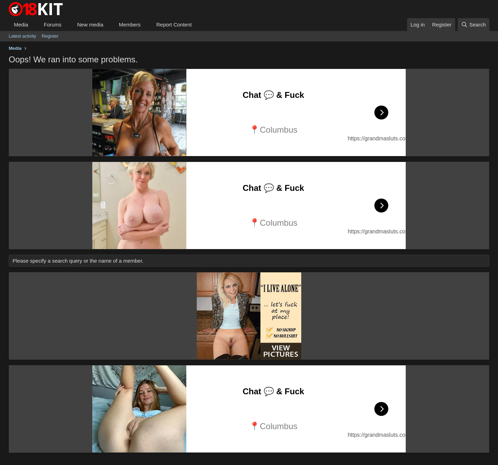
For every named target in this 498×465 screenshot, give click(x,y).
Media (21, 25)
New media (90, 25)
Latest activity (22, 36)
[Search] (473, 24)
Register (50, 36)
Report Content (174, 25)
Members (130, 25)
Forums (53, 25)
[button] (34, 24)
